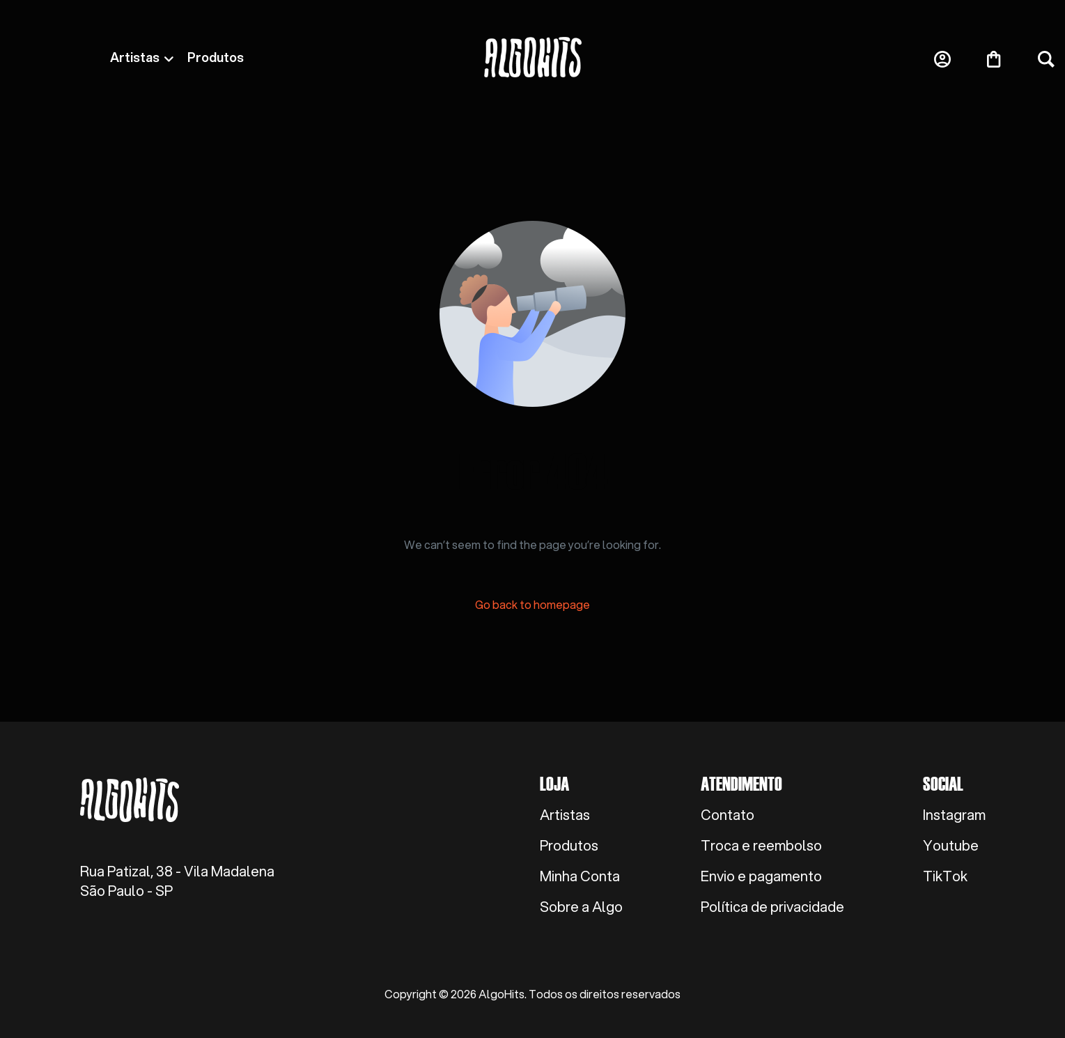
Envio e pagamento (761, 876)
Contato (727, 815)
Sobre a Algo (581, 907)
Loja (554, 783)
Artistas (135, 57)
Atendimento (741, 783)
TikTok (945, 876)
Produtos (215, 57)
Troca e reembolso (761, 845)
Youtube (951, 845)
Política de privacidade (772, 907)
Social (943, 783)
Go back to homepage (532, 604)
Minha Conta (580, 876)
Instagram (954, 815)
